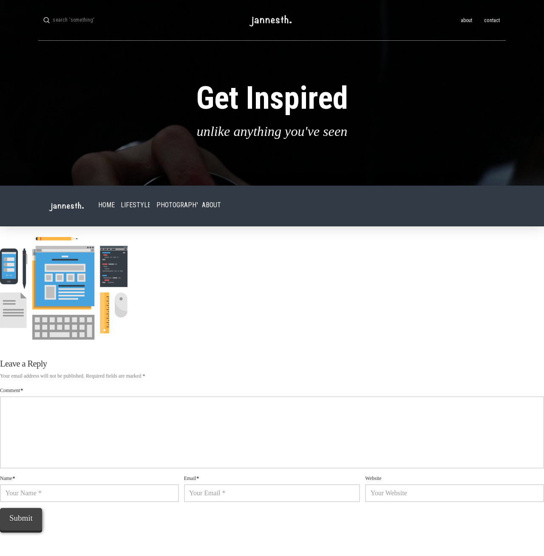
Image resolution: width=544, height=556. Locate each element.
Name (7, 478)
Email (191, 478)
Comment (11, 390)
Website (373, 478)
